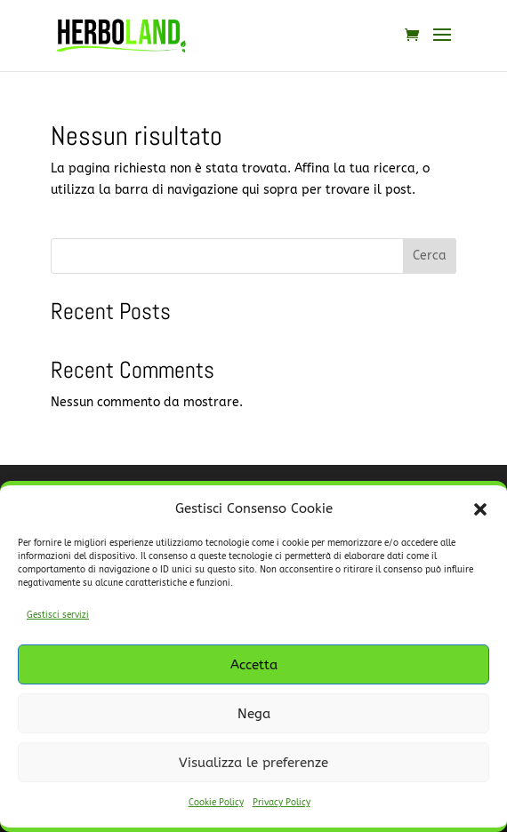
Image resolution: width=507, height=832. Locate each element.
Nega (253, 714)
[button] (480, 509)
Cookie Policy (216, 802)
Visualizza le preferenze (253, 763)
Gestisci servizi (58, 615)
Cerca (430, 255)
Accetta (254, 665)
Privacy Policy (281, 802)
